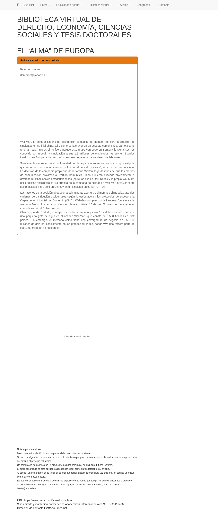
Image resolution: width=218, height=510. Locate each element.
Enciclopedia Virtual (69, 4)
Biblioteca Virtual (100, 4)
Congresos (145, 4)
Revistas (124, 4)
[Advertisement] (77, 112)
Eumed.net (25, 5)
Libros (45, 4)
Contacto (163, 4)
